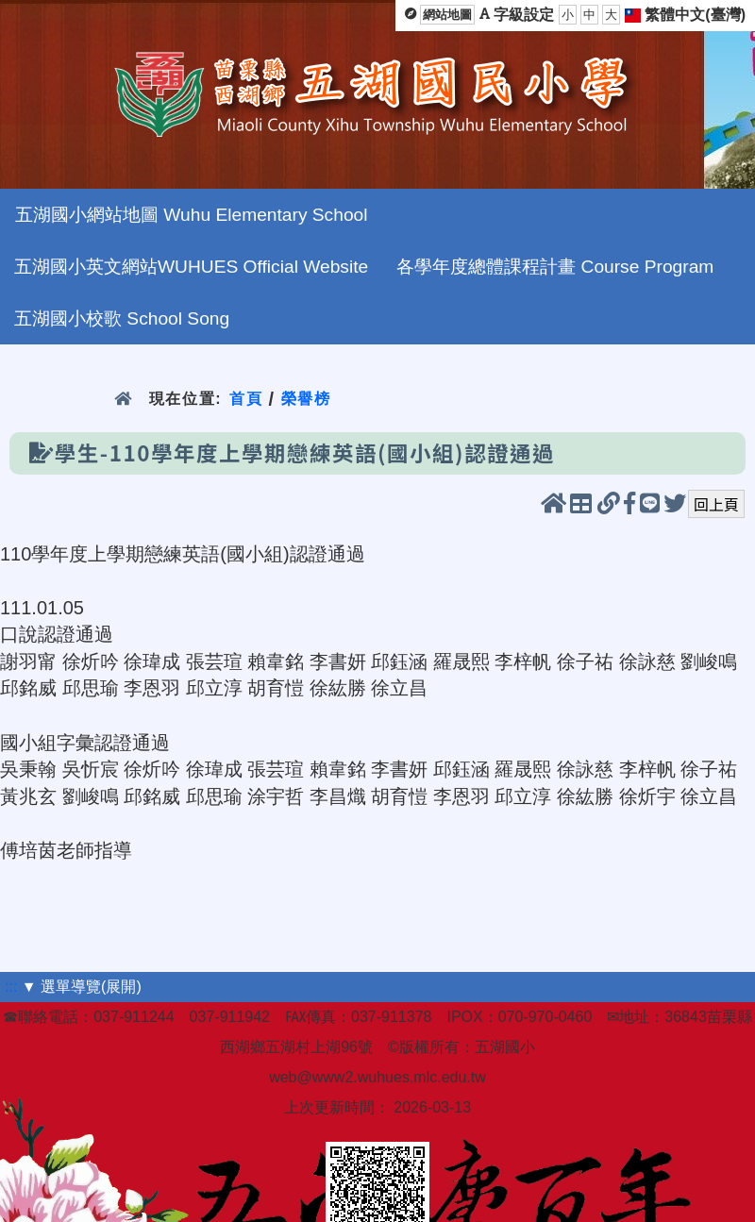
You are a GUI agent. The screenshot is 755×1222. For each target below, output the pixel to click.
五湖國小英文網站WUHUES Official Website (191, 266)
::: (11, 987)
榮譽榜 (306, 399)
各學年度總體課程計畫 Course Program (554, 266)
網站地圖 (447, 15)
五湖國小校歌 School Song (121, 318)
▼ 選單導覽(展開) (82, 987)
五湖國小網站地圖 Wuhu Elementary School (191, 215)
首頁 (246, 399)
